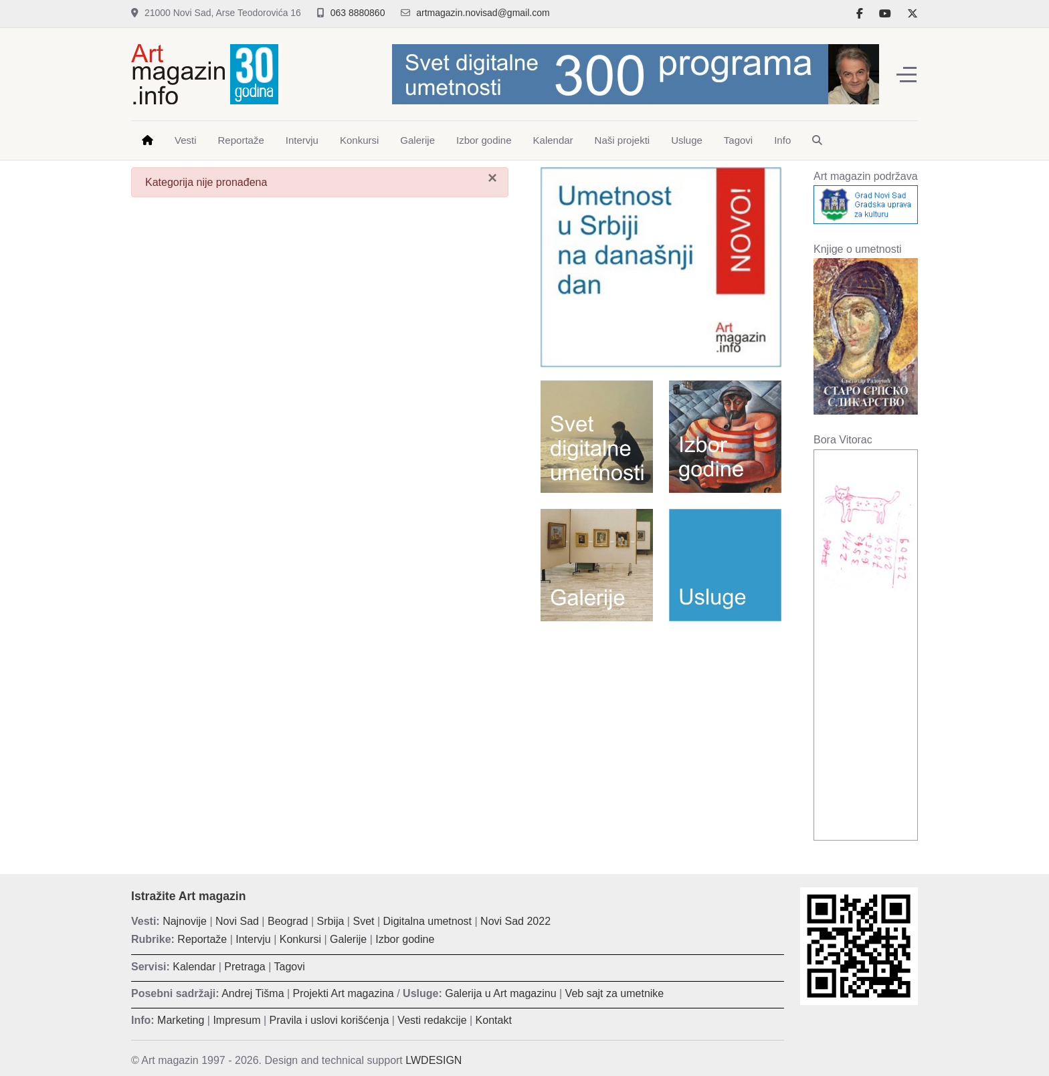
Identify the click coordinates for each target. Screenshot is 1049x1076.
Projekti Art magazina (343, 993)
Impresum (236, 1020)
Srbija (331, 921)
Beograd (288, 921)
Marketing (180, 1020)
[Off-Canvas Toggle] (906, 74)
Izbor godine (404, 939)
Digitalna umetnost (427, 921)
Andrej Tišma (252, 993)
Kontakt (494, 1020)
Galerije (348, 939)
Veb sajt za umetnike (614, 993)
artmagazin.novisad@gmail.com (482, 12)
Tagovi (289, 966)
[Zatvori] (492, 178)
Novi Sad (237, 921)
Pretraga (244, 966)
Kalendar (194, 966)
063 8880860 (357, 12)
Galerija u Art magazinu (500, 993)
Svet (363, 921)
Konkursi (300, 939)
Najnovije (185, 921)
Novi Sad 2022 (515, 921)
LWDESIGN (433, 1060)
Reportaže (202, 939)
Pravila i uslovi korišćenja (329, 1020)
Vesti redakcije (431, 1020)
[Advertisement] (661, 728)
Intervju (252, 939)
